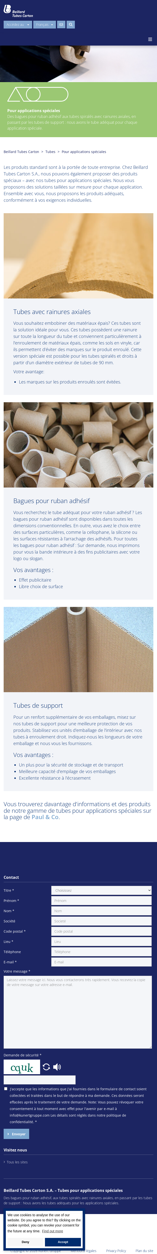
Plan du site (144, 1250)
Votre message (17, 971)
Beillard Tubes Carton (21, 151)
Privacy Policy (116, 1250)
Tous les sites (17, 1162)
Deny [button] (25, 1242)
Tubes (50, 151)
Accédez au (18, 24)
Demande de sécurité (23, 1055)
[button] (47, 1066)
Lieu (8, 941)
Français (44, 24)
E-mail (10, 962)
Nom (9, 911)
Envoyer (18, 1134)
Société (9, 921)
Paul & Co (45, 817)
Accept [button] (63, 1242)
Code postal (15, 931)
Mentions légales (83, 1250)
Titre (9, 890)
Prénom (11, 900)
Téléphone (12, 951)
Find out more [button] (52, 1231)
